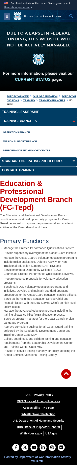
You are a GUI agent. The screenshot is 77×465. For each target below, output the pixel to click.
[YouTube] (33, 447)
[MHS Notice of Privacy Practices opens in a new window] (38, 401)
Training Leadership (20, 112)
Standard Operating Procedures (32, 161)
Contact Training (18, 170)
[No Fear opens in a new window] (49, 407)
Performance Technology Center (26, 150)
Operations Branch (16, 132)
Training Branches (19, 121)
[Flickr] (61, 447)
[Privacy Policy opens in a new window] (43, 394)
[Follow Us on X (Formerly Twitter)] (24, 447)
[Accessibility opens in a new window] (31, 407)
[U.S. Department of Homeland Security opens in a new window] (38, 420)
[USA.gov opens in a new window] (51, 433)
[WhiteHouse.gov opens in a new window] (31, 433)
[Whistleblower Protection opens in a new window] (38, 414)
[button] (18, 7)
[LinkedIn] (43, 447)
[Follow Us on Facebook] (15, 447)
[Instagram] (52, 447)
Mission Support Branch (20, 141)
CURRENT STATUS (33, 79)
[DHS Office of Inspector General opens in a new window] (38, 427)
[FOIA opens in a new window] (27, 394)
